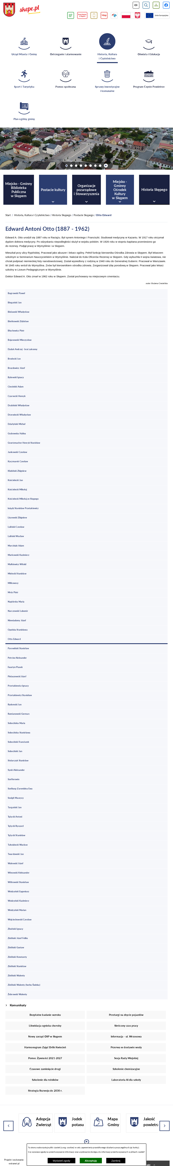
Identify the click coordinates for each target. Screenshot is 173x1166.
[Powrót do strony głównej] (8, 215)
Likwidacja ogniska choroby (45, 1025)
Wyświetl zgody (61, 1160)
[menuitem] (18, 190)
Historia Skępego (61, 215)
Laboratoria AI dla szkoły (126, 1079)
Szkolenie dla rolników (45, 1079)
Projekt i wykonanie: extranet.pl (14, 1161)
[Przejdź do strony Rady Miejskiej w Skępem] (82, 15)
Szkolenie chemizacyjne (126, 1068)
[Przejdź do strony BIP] (104, 15)
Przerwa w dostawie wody (126, 1047)
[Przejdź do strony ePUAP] (114, 15)
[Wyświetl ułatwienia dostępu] (136, 5)
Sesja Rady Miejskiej (126, 1058)
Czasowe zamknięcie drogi (45, 1068)
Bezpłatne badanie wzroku (45, 1014)
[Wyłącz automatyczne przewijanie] (106, 165)
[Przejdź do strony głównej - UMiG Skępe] (21, 10)
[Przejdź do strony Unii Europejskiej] (157, 15)
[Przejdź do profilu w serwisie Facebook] (166, 5)
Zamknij (115, 1160)
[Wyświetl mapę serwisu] (156, 5)
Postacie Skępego (84, 215)
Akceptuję (91, 1160)
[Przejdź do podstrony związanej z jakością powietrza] (70, 15)
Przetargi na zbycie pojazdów (126, 1014)
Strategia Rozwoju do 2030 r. (45, 1090)
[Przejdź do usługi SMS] (94, 15)
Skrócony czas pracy (126, 1025)
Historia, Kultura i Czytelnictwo (32, 215)
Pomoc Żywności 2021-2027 (45, 1058)
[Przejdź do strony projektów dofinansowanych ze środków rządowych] (131, 15)
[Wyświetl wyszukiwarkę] (146, 5)
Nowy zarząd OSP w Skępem (45, 1036)
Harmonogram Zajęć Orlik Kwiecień (45, 1047)
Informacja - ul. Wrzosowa (126, 1036)
